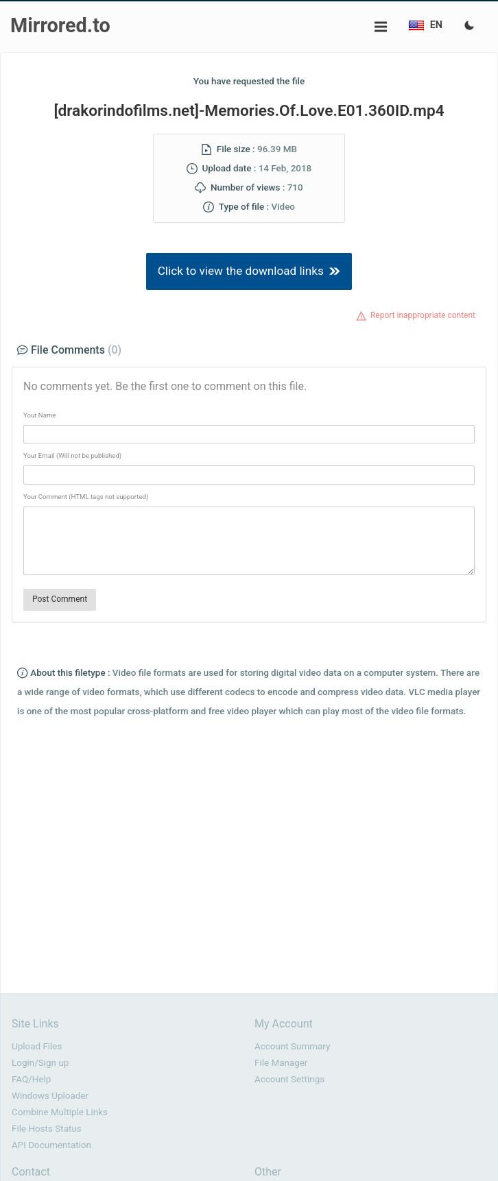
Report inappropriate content (422, 315)
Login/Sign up (40, 1063)
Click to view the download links (249, 271)
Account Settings (289, 1079)
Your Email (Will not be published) (72, 455)
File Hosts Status (47, 1128)
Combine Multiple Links (60, 1112)
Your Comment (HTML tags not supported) (85, 496)
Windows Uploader (50, 1096)
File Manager (280, 1063)
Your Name (39, 415)
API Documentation (51, 1145)
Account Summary (292, 1046)
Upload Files (37, 1046)
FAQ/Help (31, 1079)
